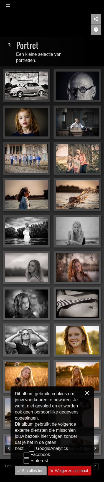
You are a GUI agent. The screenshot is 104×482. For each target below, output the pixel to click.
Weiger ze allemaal (71, 470)
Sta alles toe (32, 470)
